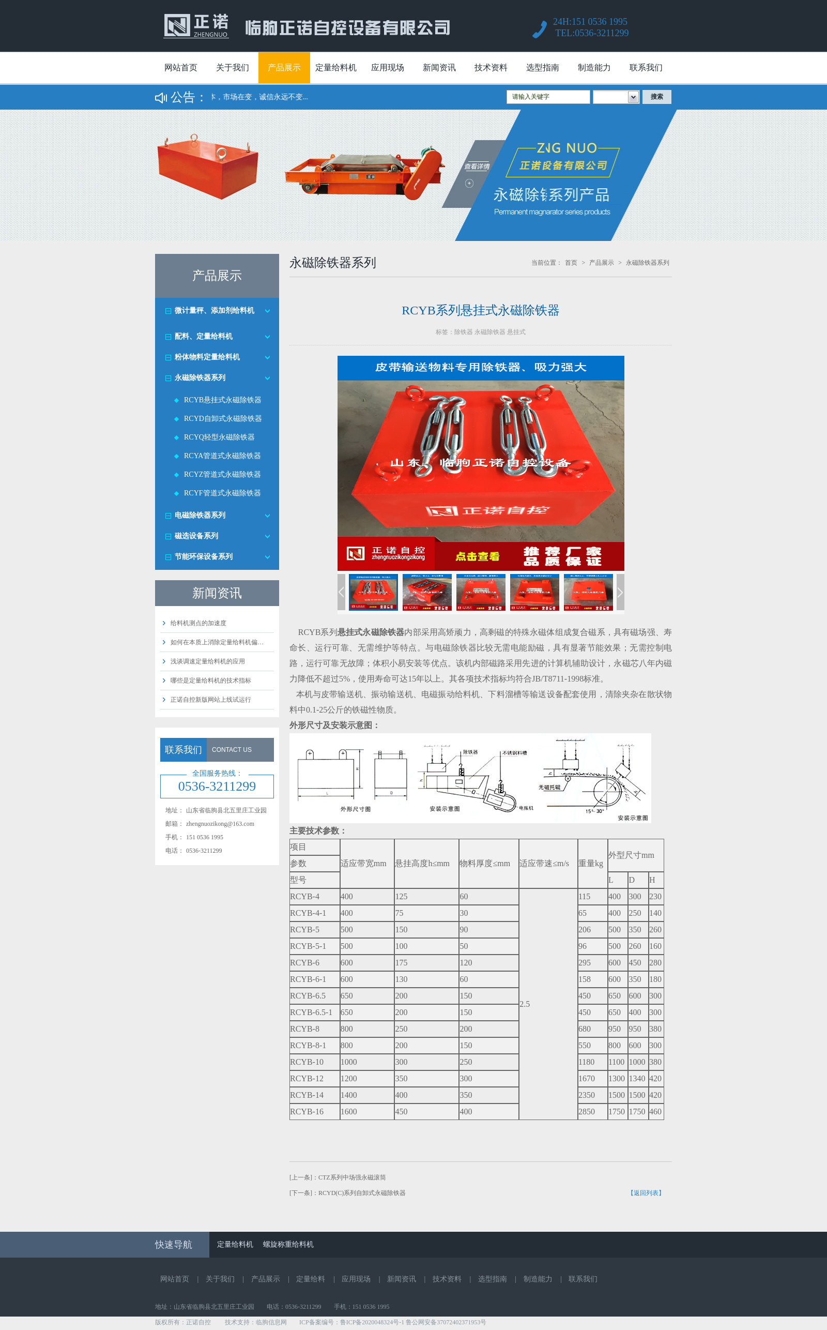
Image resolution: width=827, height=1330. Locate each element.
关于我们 (232, 67)
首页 (571, 262)
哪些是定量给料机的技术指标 (211, 680)
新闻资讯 (439, 67)
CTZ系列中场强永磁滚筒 (352, 1177)
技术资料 (491, 67)
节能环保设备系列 (204, 557)
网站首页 (180, 67)
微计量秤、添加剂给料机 (214, 310)
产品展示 (284, 67)
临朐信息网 (271, 1322)
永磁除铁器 (490, 332)
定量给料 (310, 1279)
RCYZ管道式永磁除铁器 (222, 474)
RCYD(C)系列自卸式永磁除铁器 (362, 1193)
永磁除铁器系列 (200, 378)
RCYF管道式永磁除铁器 (222, 493)
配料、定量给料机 (204, 336)
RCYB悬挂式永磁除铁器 (223, 400)
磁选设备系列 (196, 536)
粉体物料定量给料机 (207, 357)
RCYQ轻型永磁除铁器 (219, 437)
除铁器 (463, 332)
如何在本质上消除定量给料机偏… (217, 642)
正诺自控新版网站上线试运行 (211, 699)
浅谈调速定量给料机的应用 (208, 661)
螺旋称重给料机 (288, 1244)
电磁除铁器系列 (200, 515)
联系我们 (646, 67)
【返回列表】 (646, 1193)
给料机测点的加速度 (198, 623)
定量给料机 (336, 67)
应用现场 (387, 67)
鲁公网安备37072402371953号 (446, 1322)
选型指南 (542, 67)
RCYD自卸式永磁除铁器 (223, 418)
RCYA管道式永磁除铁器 (222, 456)
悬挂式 (516, 332)
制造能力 (594, 67)
